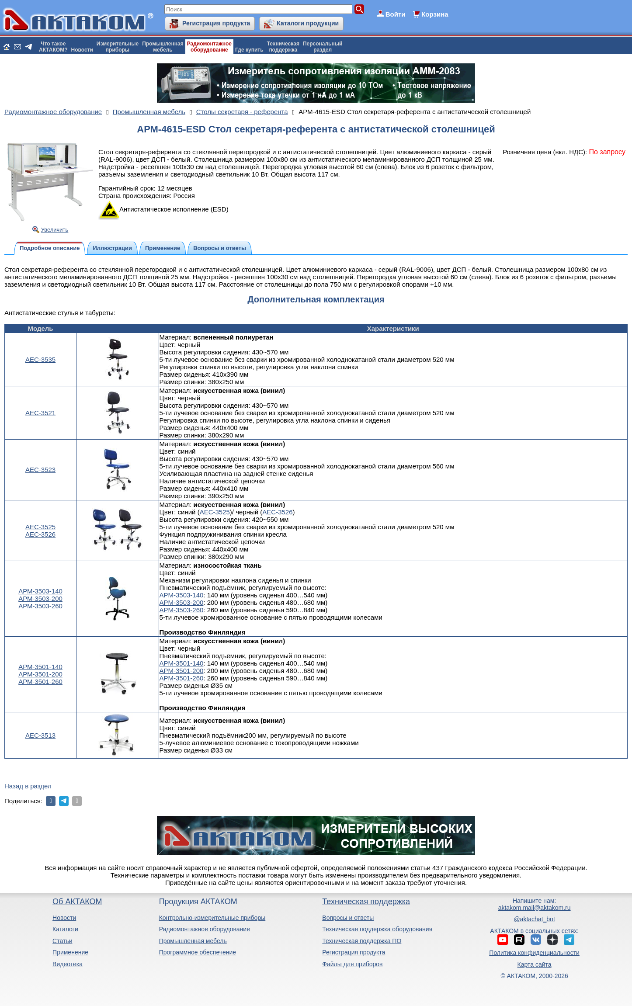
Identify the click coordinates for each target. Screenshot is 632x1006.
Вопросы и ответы (348, 917)
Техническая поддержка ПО (361, 940)
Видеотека (67, 964)
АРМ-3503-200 (40, 598)
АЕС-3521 (40, 412)
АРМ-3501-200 (40, 674)
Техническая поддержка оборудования (377, 929)
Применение (70, 952)
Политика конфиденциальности (534, 952)
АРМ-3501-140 (40, 666)
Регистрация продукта (216, 23)
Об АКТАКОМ (77, 901)
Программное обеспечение (197, 952)
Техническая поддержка (366, 901)
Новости (82, 50)
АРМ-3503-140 (40, 591)
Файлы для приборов (352, 964)
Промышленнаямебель (163, 47)
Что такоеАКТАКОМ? (53, 47)
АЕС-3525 (40, 527)
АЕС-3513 (40, 735)
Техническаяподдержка (283, 47)
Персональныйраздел (322, 47)
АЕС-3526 (40, 534)
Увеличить (55, 229)
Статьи (62, 940)
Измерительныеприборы (118, 47)
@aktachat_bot (534, 919)
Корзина (434, 14)
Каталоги (65, 929)
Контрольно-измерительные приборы (212, 917)
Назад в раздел (28, 786)
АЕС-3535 (40, 359)
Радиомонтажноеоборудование (209, 47)
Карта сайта (534, 964)
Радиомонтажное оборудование (204, 929)
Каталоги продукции (308, 23)
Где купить (249, 50)
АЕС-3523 (40, 469)
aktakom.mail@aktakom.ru (534, 907)
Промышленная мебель (193, 940)
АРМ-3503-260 (40, 606)
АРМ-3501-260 (40, 681)
